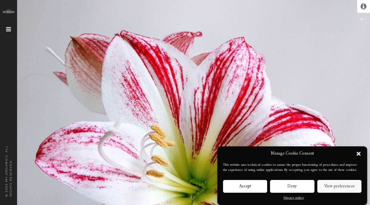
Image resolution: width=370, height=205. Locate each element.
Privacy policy (294, 198)
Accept (245, 186)
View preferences (339, 186)
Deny (292, 186)
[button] (358, 154)
